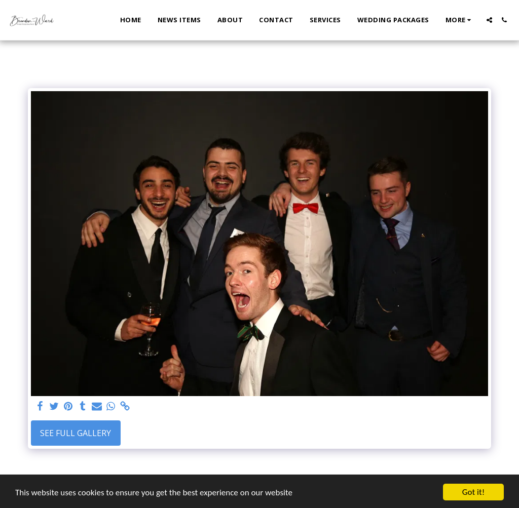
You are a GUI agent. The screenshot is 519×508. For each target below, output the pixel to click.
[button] (489, 20)
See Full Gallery (75, 433)
